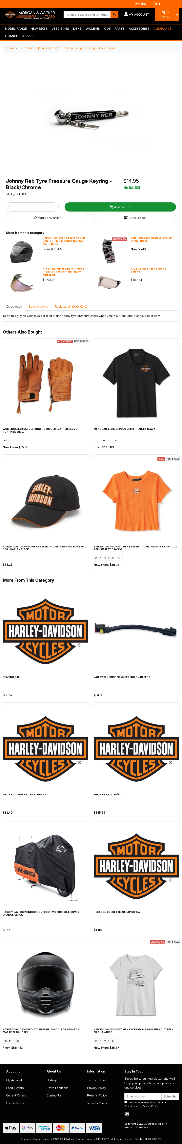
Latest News (15, 1103)
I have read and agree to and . (145, 1104)
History (52, 1080)
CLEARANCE (162, 29)
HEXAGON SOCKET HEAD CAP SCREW (117, 911)
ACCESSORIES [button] (139, 29)
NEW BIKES (39, 29)
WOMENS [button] (93, 29)
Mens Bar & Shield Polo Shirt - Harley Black (124, 428)
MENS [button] (77, 29)
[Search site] (114, 14)
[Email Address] (143, 1096)
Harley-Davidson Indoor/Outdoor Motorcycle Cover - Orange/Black (42, 913)
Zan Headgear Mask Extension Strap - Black (151, 239)
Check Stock (135, 218)
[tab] (14, 307)
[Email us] (127, 1114)
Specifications (38, 306)
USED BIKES (60, 29)
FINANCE (11, 36)
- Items (165, 14)
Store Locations (58, 1088)
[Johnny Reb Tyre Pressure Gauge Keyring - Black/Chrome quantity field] (32, 207)
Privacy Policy (96, 1088)
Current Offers (16, 1095)
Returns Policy (97, 1095)
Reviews (71, 306)
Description (14, 306)
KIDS (107, 29)
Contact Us (54, 1095)
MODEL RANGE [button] (16, 29)
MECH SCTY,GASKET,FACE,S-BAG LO (25, 794)
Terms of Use (96, 1080)
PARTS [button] (120, 29)
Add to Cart (120, 207)
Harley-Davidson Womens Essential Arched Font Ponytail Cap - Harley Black (44, 548)
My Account (14, 1080)
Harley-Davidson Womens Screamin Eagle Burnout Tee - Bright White (133, 1031)
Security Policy (97, 1103)
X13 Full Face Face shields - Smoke (149, 270)
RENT (156, 4)
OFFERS (140, 4)
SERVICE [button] (28, 36)
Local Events (15, 1088)
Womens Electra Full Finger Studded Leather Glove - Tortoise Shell (41, 430)
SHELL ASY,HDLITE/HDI (108, 794)
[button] (136, 15)
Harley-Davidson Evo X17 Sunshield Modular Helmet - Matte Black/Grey (41, 1031)
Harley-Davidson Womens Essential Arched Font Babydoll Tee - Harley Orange (135, 548)
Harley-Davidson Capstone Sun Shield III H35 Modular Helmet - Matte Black (64, 241)
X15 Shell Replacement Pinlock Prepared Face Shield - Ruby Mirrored (63, 271)
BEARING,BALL (12, 677)
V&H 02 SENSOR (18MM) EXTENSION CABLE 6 (122, 677)
